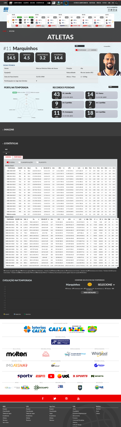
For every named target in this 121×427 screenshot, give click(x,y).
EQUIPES (26, 3)
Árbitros (75, 422)
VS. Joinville (66, 93)
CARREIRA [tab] (8, 157)
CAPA (5, 3)
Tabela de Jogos (7, 413)
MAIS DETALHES (90, 292)
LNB (109, 3)
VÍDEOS (99, 3)
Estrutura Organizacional (79, 413)
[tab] (6, 149)
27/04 (67, 97)
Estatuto (75, 418)
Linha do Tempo (77, 424)
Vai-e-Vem (6, 422)
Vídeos (98, 413)
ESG (113, 3)
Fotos (97, 411)
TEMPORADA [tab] (17, 157)
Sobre (74, 409)
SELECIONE (106, 284)
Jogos (51, 413)
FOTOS (105, 3)
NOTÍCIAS (92, 3)
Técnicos (5, 420)
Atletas (11, 31)
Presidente (76, 411)
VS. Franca (99, 93)
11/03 (101, 97)
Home (4, 31)
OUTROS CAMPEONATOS (81, 3)
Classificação (6, 411)
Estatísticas (6, 416)
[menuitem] (18, 3)
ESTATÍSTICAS (40, 3)
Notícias (98, 409)
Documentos (76, 416)
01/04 (67, 116)
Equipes (5, 409)
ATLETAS (32, 3)
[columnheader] (25, 168)
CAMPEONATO (18, 3)
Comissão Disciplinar (78, 420)
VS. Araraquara (67, 112)
